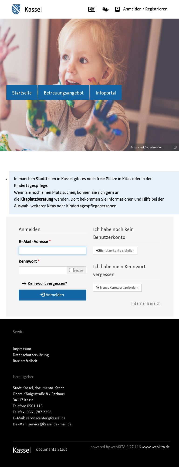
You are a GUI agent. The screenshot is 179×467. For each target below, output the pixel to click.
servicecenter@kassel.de (45, 418)
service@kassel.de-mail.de (49, 424)
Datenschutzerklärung (31, 355)
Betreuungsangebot (64, 93)
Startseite (22, 93)
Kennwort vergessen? (47, 284)
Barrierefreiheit (25, 361)
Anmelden (52, 294)
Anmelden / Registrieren (139, 9)
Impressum (22, 349)
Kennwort (28, 262)
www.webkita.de (156, 447)
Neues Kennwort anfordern (117, 287)
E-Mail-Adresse (33, 242)
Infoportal (106, 93)
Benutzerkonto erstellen (115, 250)
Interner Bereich (146, 304)
